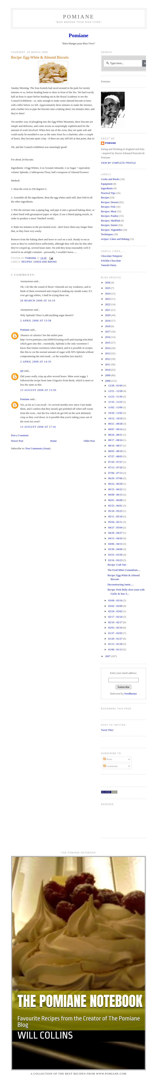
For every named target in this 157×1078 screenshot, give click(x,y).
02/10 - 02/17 (115, 622)
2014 (108, 348)
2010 (108, 369)
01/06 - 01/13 (115, 649)
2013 (108, 353)
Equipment (106, 183)
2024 (108, 293)
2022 (108, 304)
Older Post (89, 440)
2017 (108, 331)
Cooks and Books (110, 179)
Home (53, 440)
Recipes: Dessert (110, 202)
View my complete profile (118, 163)
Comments (110, 766)
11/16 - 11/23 (115, 401)
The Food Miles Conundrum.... (124, 570)
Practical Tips (108, 193)
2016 (108, 337)
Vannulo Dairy (108, 265)
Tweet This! (107, 730)
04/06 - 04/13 (115, 543)
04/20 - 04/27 (115, 532)
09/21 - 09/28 (115, 423)
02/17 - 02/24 (115, 616)
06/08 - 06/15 (115, 494)
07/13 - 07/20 (115, 467)
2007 (108, 656)
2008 (108, 380)
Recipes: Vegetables (111, 229)
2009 (108, 375)
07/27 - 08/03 (115, 456)
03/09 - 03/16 (115, 600)
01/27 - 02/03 (115, 633)
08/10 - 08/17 (115, 445)
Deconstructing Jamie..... (121, 584)
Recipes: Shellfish (110, 220)
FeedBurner (130, 693)
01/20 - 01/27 (115, 638)
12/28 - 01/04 (115, 385)
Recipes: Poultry (109, 216)
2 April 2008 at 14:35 (35, 361)
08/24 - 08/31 (115, 434)
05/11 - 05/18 (115, 516)
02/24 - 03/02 (115, 611)
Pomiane (78, 17)
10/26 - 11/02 (115, 413)
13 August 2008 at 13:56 (38, 390)
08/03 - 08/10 (115, 451)
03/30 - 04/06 (115, 549)
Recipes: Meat (108, 211)
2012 (108, 359)
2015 (108, 342)
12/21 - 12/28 (115, 391)
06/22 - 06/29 (115, 483)
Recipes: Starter (109, 225)
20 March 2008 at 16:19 (37, 300)
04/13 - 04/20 (115, 538)
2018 (108, 326)
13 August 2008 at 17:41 (38, 426)
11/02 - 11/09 (115, 407)
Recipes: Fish (108, 206)
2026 (108, 282)
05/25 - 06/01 (115, 505)
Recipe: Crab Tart (117, 564)
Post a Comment (19, 435)
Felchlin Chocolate (111, 260)
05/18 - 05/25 (115, 511)
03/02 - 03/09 (115, 606)
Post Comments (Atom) (38, 448)
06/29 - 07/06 (115, 478)
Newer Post (17, 440)
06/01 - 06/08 (115, 500)
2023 (108, 298)
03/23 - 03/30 (115, 554)
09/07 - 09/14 (115, 429)
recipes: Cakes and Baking (39, 262)
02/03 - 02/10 (115, 627)
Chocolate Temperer (111, 256)
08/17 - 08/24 (115, 440)
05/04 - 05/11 (115, 522)
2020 (108, 315)
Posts (107, 759)
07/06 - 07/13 (115, 473)
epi (22, 370)
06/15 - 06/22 (115, 489)
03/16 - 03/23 (115, 560)
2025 (108, 288)
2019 (108, 320)
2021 (108, 310)
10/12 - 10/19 (115, 418)
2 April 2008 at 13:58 (35, 320)
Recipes (105, 197)
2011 (108, 364)
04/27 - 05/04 (115, 527)
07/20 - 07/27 (115, 462)
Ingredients (107, 188)
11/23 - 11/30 (115, 396)
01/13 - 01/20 (115, 644)
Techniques (107, 234)
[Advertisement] (114, 820)
